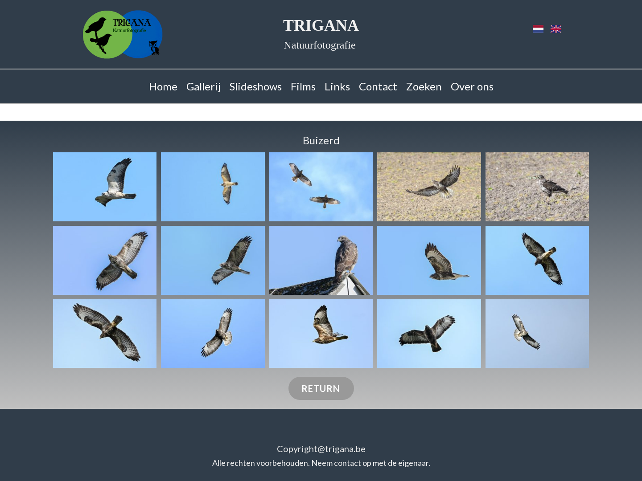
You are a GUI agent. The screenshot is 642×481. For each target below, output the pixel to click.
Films (303, 86)
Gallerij (203, 86)
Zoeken (424, 86)
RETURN (320, 388)
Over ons (472, 86)
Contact (378, 86)
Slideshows (256, 86)
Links (337, 86)
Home (163, 86)
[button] (104, 186)
